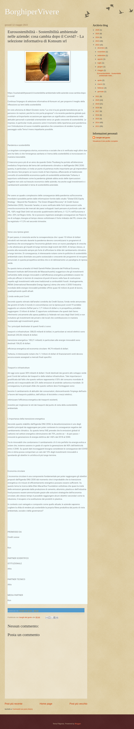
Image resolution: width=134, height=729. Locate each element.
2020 (97, 100)
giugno (100, 67)
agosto (100, 59)
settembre (101, 55)
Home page (46, 703)
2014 (97, 122)
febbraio (100, 88)
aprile (99, 80)
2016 (97, 115)
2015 (97, 119)
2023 (97, 41)
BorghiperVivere (32, 11)
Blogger (78, 724)
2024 (97, 37)
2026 (97, 30)
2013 (97, 126)
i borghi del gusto (102, 138)
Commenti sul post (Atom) (22, 709)
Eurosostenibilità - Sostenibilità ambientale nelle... (109, 74)
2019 (97, 104)
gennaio (100, 92)
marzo (100, 84)
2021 (97, 96)
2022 (97, 45)
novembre (101, 52)
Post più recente (13, 703)
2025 (97, 34)
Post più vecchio (78, 703)
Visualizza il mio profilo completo (105, 141)
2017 (97, 111)
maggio (100, 70)
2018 (97, 108)
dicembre (101, 48)
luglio (99, 63)
